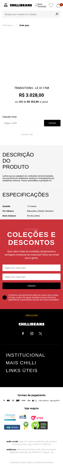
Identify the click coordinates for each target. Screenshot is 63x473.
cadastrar (31, 286)
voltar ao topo (31, 315)
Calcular (52, 123)
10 (19, 101)
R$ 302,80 (33, 101)
